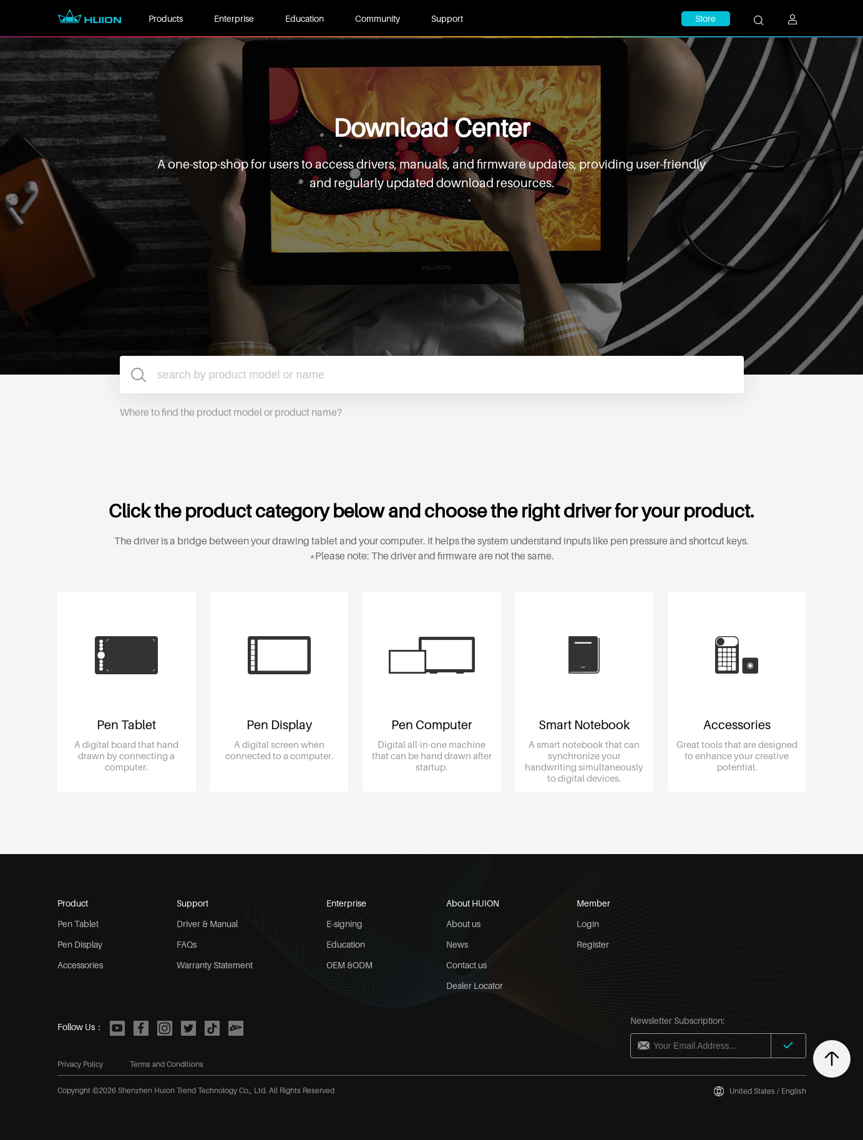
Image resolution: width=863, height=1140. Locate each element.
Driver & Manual (207, 923)
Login (588, 923)
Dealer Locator (474, 985)
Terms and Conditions (166, 1064)
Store (705, 18)
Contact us (466, 965)
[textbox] (432, 374)
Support (447, 18)
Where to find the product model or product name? (231, 412)
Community (377, 18)
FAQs (187, 944)
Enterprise (234, 18)
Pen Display (79, 944)
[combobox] (432, 374)
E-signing (344, 923)
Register (593, 944)
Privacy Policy (80, 1064)
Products (166, 18)
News (457, 944)
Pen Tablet (78, 923)
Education (304, 18)
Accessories (80, 965)
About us (463, 923)
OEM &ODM (349, 965)
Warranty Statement (215, 965)
